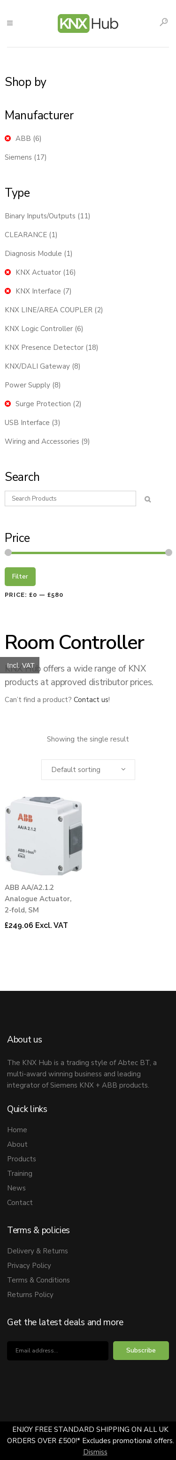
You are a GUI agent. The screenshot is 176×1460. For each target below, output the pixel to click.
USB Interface (27, 422)
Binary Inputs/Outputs (40, 216)
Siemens (18, 157)
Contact (20, 1202)
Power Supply (27, 385)
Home (17, 1130)
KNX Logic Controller (39, 328)
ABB (23, 138)
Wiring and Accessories (42, 441)
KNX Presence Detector (44, 347)
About (17, 1144)
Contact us (91, 699)
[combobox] (88, 769)
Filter (20, 576)
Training (19, 1173)
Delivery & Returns (37, 1251)
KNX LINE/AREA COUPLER (48, 310)
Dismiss (95, 1452)
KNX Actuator (38, 272)
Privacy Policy (29, 1265)
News (16, 1188)
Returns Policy (30, 1294)
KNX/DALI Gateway (37, 366)
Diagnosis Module (33, 253)
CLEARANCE (26, 234)
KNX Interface (38, 291)
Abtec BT (134, 1062)
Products (21, 1159)
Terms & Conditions (38, 1280)
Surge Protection (43, 404)
